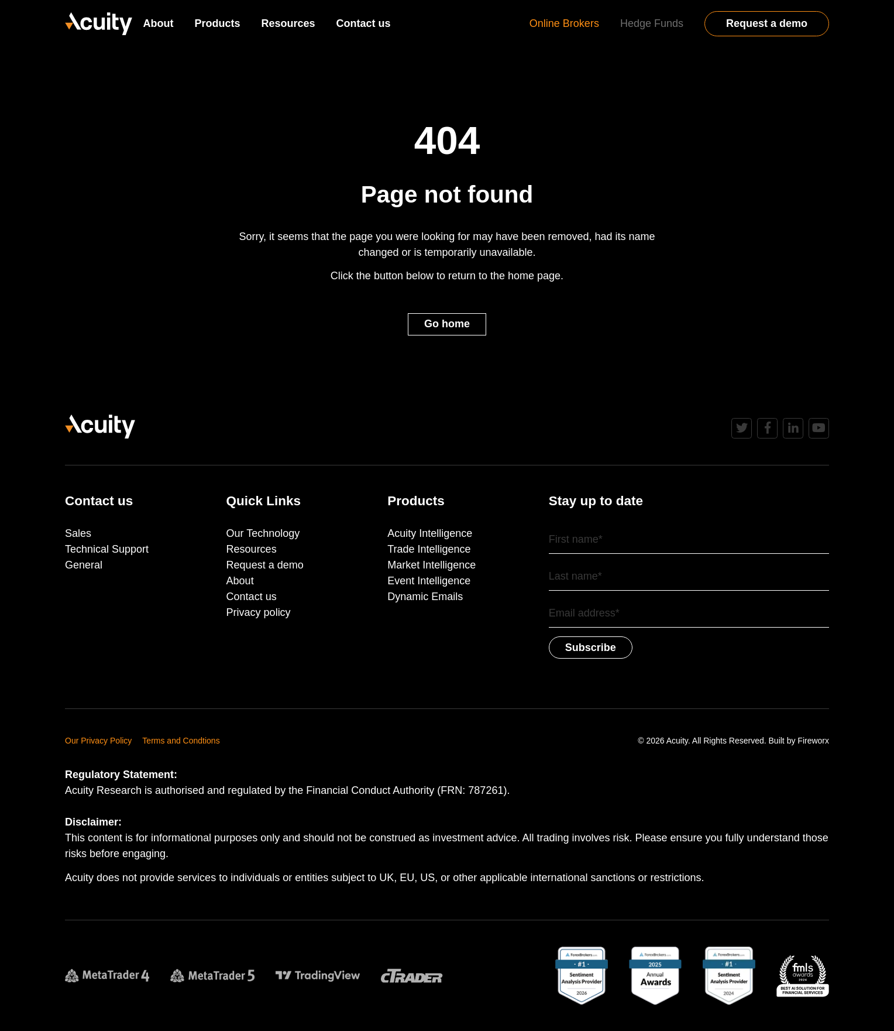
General (83, 565)
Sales (78, 533)
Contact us (363, 23)
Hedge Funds (651, 23)
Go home (447, 324)
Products (217, 23)
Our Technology (263, 533)
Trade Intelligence (428, 549)
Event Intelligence (428, 581)
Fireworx (813, 740)
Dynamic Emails (425, 596)
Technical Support (107, 549)
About (158, 23)
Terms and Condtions (180, 740)
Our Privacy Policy (98, 740)
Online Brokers (564, 23)
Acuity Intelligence (429, 533)
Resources (288, 23)
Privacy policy (258, 612)
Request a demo (766, 23)
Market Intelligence (431, 565)
